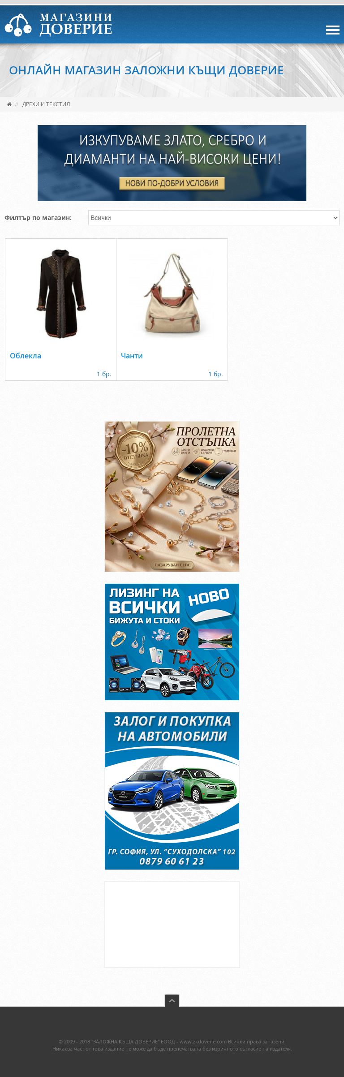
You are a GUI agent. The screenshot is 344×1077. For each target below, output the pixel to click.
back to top (172, 1000)
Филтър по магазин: (38, 217)
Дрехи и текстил (46, 104)
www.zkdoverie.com (203, 1041)
